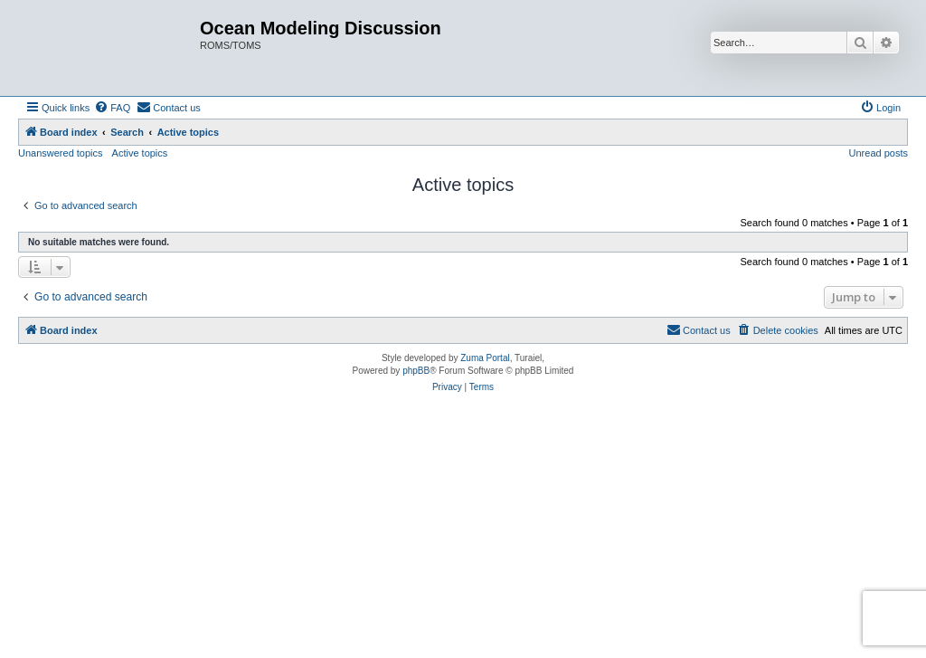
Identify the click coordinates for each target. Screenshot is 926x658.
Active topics (140, 153)
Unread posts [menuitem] (878, 153)
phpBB (416, 371)
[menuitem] (112, 108)
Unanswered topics (60, 153)
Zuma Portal (484, 358)
